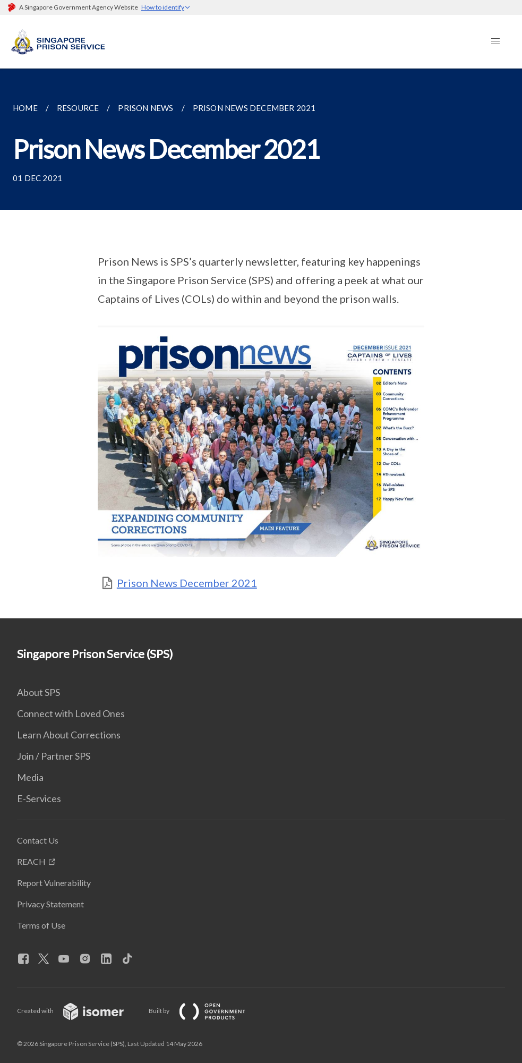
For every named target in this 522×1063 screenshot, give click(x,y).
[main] (261, 343)
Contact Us (37, 840)
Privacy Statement (50, 904)
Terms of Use (41, 925)
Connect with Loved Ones (71, 713)
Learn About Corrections (69, 735)
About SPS (38, 692)
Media (30, 777)
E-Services (39, 798)
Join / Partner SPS (53, 756)
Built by (205, 1011)
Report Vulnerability (54, 883)
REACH (31, 861)
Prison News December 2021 (187, 582)
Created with (79, 1011)
